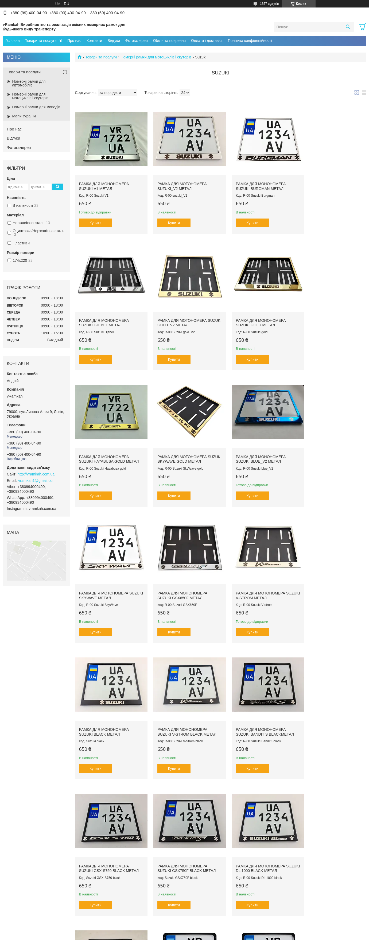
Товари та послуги (41, 40)
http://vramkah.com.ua (36, 474)
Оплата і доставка (207, 40)
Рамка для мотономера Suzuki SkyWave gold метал (331, 314)
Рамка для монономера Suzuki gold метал (178, 314)
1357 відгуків (269, 4)
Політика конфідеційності (250, 40)
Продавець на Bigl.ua (184, 930)
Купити (96, 219)
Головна (13, 40)
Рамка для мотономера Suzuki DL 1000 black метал (181, 711)
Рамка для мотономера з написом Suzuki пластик (253, 843)
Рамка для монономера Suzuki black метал (104, 579)
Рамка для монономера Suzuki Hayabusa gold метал (257, 314)
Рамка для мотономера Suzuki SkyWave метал (178, 446)
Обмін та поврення (169, 40)
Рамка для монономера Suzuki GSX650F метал (252, 446)
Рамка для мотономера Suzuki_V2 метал (178, 182)
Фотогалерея (136, 40)
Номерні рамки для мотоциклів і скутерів (156, 57)
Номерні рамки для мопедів (36, 107)
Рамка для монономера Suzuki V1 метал (104, 182)
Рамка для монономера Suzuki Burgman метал (252, 182)
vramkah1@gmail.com (36, 480)
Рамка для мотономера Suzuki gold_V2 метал (104, 314)
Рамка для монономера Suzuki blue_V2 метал (104, 446)
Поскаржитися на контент (172, 935)
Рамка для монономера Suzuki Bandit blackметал (254, 711)
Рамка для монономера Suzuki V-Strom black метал (182, 579)
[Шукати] (348, 27)
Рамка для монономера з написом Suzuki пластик (328, 711)
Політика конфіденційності (213, 935)
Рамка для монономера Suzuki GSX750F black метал (108, 711)
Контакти (94, 40)
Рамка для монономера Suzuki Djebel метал (327, 182)
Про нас (74, 40)
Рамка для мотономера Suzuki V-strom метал (326, 446)
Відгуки (113, 40)
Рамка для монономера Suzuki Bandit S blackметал (256, 579)
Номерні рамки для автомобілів (29, 83)
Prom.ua (209, 925)
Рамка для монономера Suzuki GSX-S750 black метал (332, 579)
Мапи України (24, 116)
